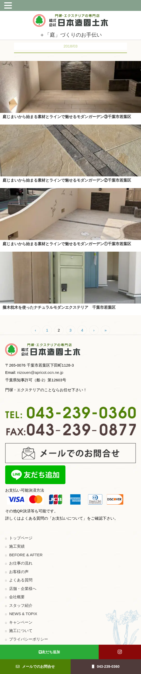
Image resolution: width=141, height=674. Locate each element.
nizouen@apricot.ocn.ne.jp (39, 372)
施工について (20, 630)
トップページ (20, 538)
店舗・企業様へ (22, 588)
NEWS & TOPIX (23, 613)
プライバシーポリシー (28, 639)
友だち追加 (49, 652)
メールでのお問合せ (35, 666)
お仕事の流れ (20, 563)
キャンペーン (20, 622)
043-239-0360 (105, 666)
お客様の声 (19, 571)
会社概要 (17, 597)
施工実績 (17, 546)
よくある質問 (20, 580)
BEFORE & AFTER (25, 555)
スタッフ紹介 (20, 605)
